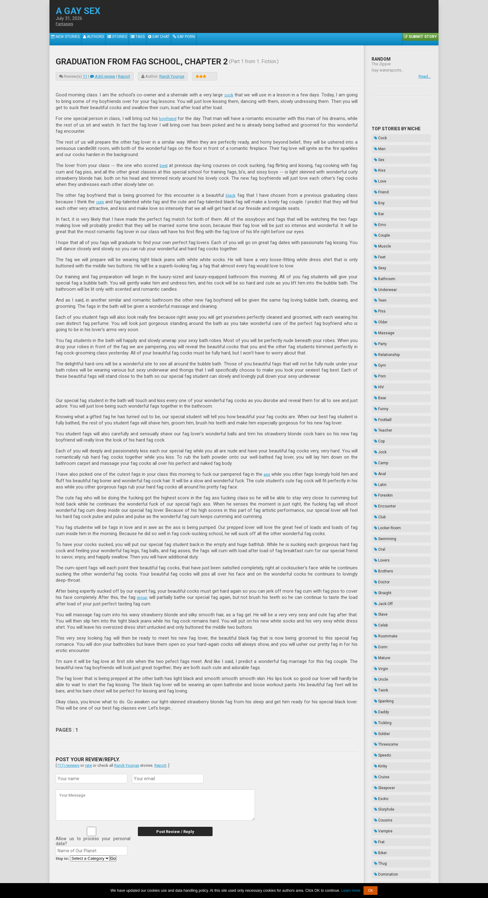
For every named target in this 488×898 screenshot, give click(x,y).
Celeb (378, 486)
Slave (378, 478)
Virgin (379, 517)
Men (377, 144)
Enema (380, 688)
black (230, 194)
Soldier (379, 564)
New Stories (67, 39)
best (163, 165)
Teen (378, 253)
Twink (379, 533)
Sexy (378, 230)
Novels (379, 704)
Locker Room (385, 416)
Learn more (350, 890)
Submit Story (418, 39)
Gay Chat (172, 39)
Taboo (379, 673)
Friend (379, 175)
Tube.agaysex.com (279, 874)
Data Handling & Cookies (213, 878)
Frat (377, 642)
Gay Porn (201, 39)
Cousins (381, 626)
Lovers (379, 439)
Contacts (315, 878)
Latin (378, 385)
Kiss (377, 160)
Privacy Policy (292, 878)
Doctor (379, 455)
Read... (425, 76)
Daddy (379, 548)
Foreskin (381, 393)
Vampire (381, 634)
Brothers (381, 447)
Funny (379, 331)
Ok (370, 890)
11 (85, 76)
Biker (378, 649)
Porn (377, 307)
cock (229, 95)
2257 (183, 878)
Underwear (383, 245)
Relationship (384, 292)
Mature (380, 509)
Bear (378, 323)
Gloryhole (382, 618)
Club (377, 408)
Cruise (379, 595)
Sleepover (382, 603)
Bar (377, 191)
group (142, 595)
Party (378, 284)
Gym (377, 300)
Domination (384, 665)
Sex (377, 152)
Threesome (384, 572)
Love (378, 167)
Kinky (378, 587)
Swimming (383, 424)
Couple (379, 206)
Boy (377, 183)
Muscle (380, 214)
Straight (380, 463)
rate (88, 763)
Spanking (381, 541)
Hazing (380, 696)
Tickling (380, 556)
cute (100, 200)
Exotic (379, 611)
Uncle (379, 525)
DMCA (244, 878)
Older (378, 268)
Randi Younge (171, 76)
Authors (98, 39)
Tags (148, 39)
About (170, 878)
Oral (377, 432)
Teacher (381, 346)
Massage (382, 276)
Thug (378, 657)
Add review (102, 76)
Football (380, 338)
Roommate (383, 494)
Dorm (378, 502)
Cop (377, 354)
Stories (125, 39)
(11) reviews (68, 763)
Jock (378, 362)
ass (266, 472)
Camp (379, 370)
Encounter (382, 401)
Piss (377, 261)
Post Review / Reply (169, 829)
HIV (377, 315)
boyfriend (167, 118)
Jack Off (381, 471)
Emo (377, 199)
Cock (378, 136)
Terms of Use (265, 878)
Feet (377, 222)
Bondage (381, 680)
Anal (377, 377)
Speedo (380, 579)
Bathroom (382, 237)
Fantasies (66, 24)
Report (124, 76)
